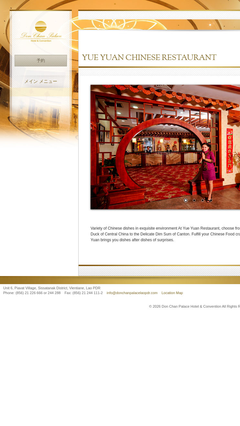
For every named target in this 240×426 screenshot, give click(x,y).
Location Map (172, 293)
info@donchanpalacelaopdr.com (132, 293)
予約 (41, 60)
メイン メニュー (40, 81)
